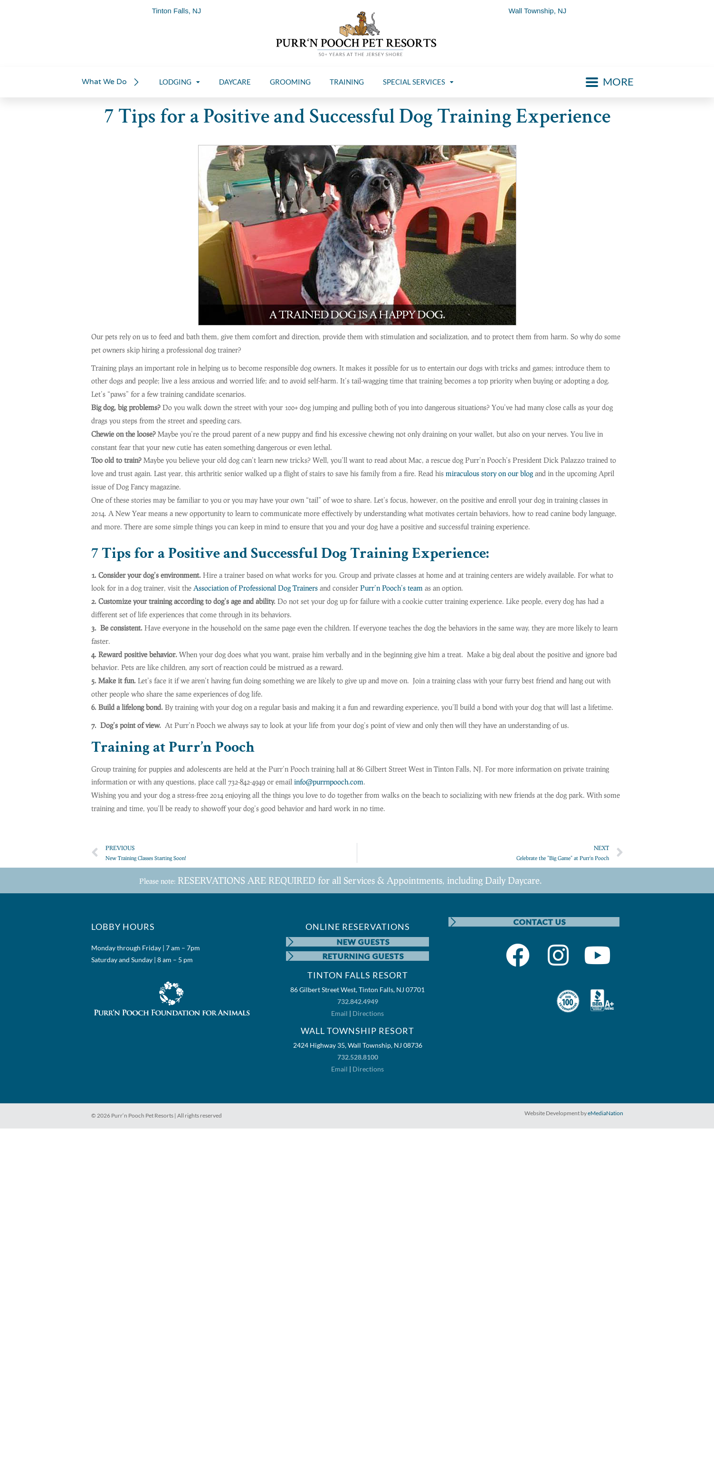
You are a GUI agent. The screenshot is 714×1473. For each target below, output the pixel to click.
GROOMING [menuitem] (290, 81)
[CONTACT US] (453, 922)
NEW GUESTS (363, 941)
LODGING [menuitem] (179, 81)
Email (339, 1013)
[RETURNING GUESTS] (290, 956)
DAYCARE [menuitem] (235, 81)
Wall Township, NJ (538, 11)
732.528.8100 (357, 1057)
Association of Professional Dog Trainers (255, 587)
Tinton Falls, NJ (176, 11)
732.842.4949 (357, 1001)
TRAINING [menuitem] (347, 81)
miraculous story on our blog (489, 473)
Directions (368, 1013)
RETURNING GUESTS (363, 955)
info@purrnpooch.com (328, 781)
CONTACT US (540, 921)
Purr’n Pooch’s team (391, 587)
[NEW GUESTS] (290, 942)
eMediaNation (605, 1113)
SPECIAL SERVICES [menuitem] (418, 81)
